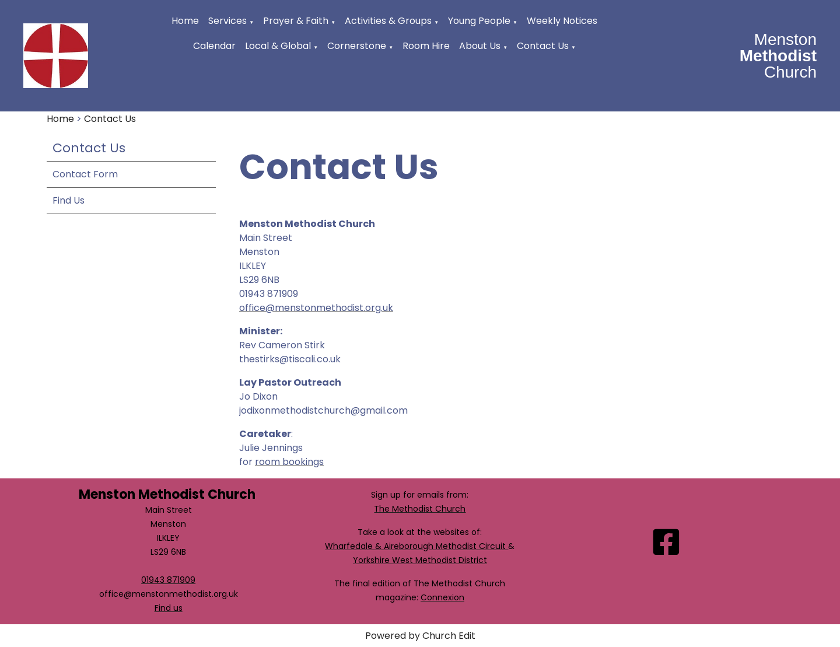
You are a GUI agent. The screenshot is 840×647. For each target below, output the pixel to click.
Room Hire (426, 46)
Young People (479, 20)
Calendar (214, 46)
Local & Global (278, 46)
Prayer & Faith (295, 20)
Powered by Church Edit (420, 635)
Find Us (68, 200)
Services (227, 20)
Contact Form (85, 174)
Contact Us (543, 46)
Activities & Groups (388, 20)
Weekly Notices (562, 20)
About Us (480, 46)
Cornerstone (356, 46)
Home (185, 20)
